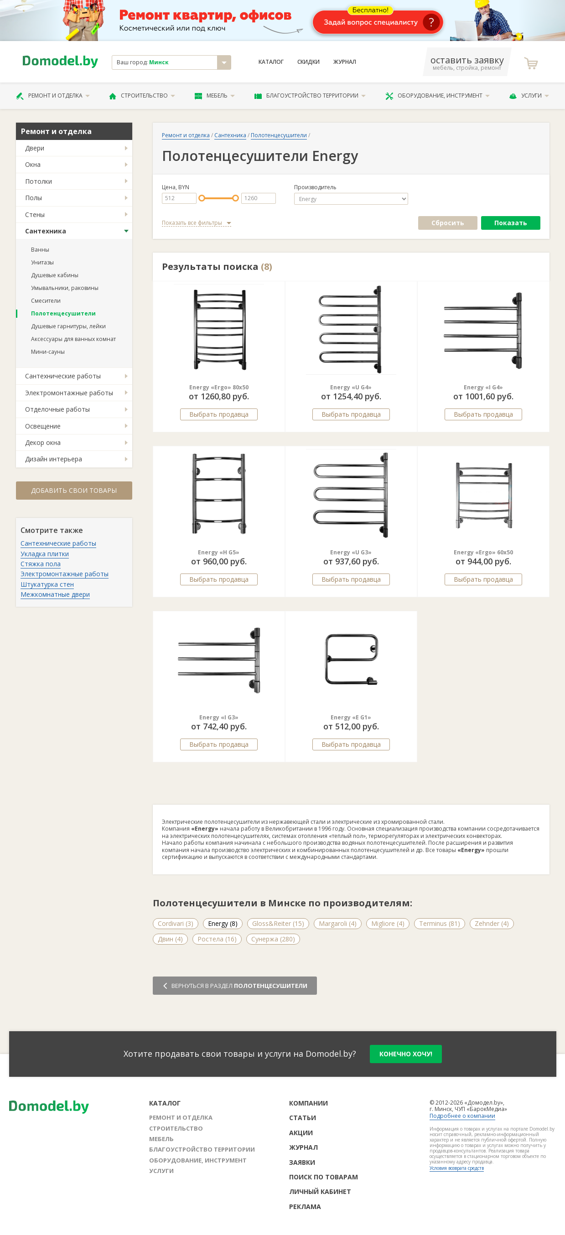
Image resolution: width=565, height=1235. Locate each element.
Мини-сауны (48, 352)
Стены (35, 214)
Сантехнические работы (63, 376)
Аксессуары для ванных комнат (73, 339)
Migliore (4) (387, 923)
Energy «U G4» (351, 387)
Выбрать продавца (219, 414)
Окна (33, 164)
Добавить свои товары (74, 490)
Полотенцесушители (63, 313)
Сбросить (447, 222)
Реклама (305, 1206)
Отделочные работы (57, 409)
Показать (510, 222)
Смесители (46, 301)
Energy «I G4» (483, 387)
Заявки (302, 1162)
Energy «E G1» (351, 717)
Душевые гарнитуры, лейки (68, 326)
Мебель (215, 96)
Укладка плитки (45, 553)
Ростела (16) (217, 939)
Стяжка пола (41, 563)
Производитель (315, 187)
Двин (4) (170, 939)
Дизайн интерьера (53, 459)
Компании (308, 1103)
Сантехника (45, 231)
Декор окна (43, 442)
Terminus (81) (439, 923)
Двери (34, 148)
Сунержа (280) (273, 939)
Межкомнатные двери (55, 594)
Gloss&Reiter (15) (278, 923)
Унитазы (42, 262)
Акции (301, 1132)
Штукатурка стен (47, 584)
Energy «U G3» (351, 552)
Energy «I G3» (218, 717)
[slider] (201, 198)
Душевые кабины (54, 275)
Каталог (271, 62)
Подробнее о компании (462, 1116)
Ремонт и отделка (53, 96)
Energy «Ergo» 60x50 (483, 552)
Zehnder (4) (492, 923)
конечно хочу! (405, 1053)
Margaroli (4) (338, 923)
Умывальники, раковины (64, 288)
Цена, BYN (175, 187)
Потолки (38, 181)
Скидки (308, 62)
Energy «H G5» (218, 552)
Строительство (142, 96)
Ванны (40, 249)
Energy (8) (223, 923)
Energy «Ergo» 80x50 (219, 387)
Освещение (43, 426)
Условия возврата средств (457, 1168)
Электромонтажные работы (69, 392)
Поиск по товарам (323, 1176)
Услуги (529, 96)
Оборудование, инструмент (437, 96)
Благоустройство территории (310, 96)
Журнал (344, 62)
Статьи (302, 1117)
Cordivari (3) (175, 923)
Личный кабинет (320, 1191)
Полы (33, 197)
